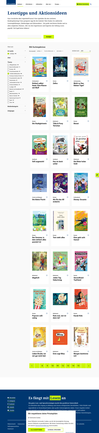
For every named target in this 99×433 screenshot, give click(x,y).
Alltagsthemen (13, 64)
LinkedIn (11, 407)
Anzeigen (48, 36)
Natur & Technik (13, 95)
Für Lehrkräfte (80, 424)
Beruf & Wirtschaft (14, 67)
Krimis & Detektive (14, 84)
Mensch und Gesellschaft (16, 89)
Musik (11, 91)
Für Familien (58, 424)
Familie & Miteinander (15, 73)
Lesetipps (12, 53)
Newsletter (11, 397)
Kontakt (44, 424)
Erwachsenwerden (14, 71)
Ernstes (11, 69)
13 (68, 366)
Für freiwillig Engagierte (50, 426)
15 (78, 366)
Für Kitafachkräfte (69, 424)
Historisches (13, 80)
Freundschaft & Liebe (15, 78)
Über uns (37, 424)
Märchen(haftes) (14, 93)
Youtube (11, 410)
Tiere (11, 102)
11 (58, 366)
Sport (11, 100)
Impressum (11, 429)
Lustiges (12, 87)
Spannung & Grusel (14, 98)
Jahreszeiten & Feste (15, 82)
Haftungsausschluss (13, 426)
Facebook (11, 404)
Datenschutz (21, 424)
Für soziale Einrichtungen (35, 426)
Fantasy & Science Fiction (16, 75)
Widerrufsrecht (11, 424)
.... (37, 365)
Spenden (50, 424)
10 (53, 366)
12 (63, 366)
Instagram (11, 401)
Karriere (31, 424)
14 (73, 366)
